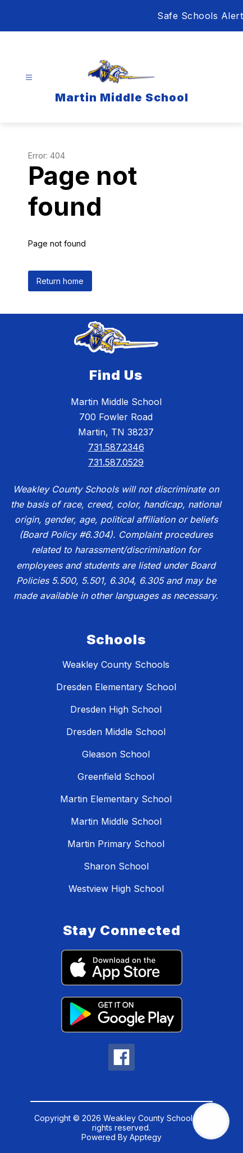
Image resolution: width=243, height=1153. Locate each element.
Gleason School (116, 754)
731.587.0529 (116, 462)
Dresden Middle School (116, 731)
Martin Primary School (115, 843)
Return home (60, 281)
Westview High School (116, 888)
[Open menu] (28, 77)
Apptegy (146, 1137)
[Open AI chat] (211, 1121)
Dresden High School (116, 709)
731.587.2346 (116, 447)
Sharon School (116, 866)
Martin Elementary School (116, 799)
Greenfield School (115, 776)
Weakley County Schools (115, 664)
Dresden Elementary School (116, 686)
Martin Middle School (116, 821)
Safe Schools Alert (200, 15)
